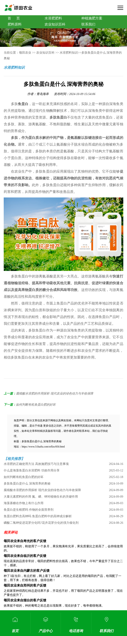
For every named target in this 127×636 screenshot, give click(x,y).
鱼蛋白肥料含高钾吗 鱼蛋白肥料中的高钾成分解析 (38, 516)
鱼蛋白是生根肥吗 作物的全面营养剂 (28, 509)
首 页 (14, 18)
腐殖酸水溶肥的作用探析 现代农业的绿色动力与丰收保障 (54, 393)
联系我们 (88, 24)
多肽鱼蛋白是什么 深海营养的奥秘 (27, 483)
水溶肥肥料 (53, 18)
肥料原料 (15, 24)
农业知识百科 (55, 24)
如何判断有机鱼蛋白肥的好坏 (36, 404)
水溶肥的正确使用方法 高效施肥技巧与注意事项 (36, 464)
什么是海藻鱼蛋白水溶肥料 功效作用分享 (32, 470)
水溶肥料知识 (69, 52)
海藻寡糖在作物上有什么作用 (23, 503)
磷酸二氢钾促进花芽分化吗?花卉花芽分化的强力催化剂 (41, 522)
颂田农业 (25, 52)
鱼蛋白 (23, 104)
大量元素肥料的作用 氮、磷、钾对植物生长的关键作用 (41, 496)
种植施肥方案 (91, 18)
